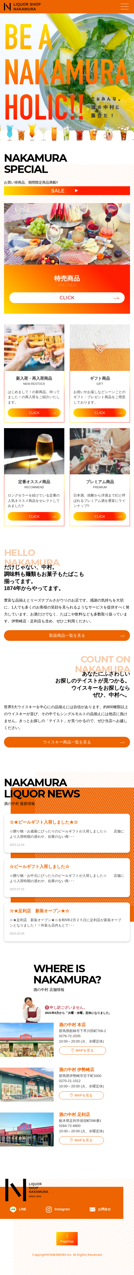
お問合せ (100, 1209)
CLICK (67, 298)
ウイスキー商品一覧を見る (67, 742)
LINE (18, 1210)
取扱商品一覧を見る (67, 635)
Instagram (58, 1209)
